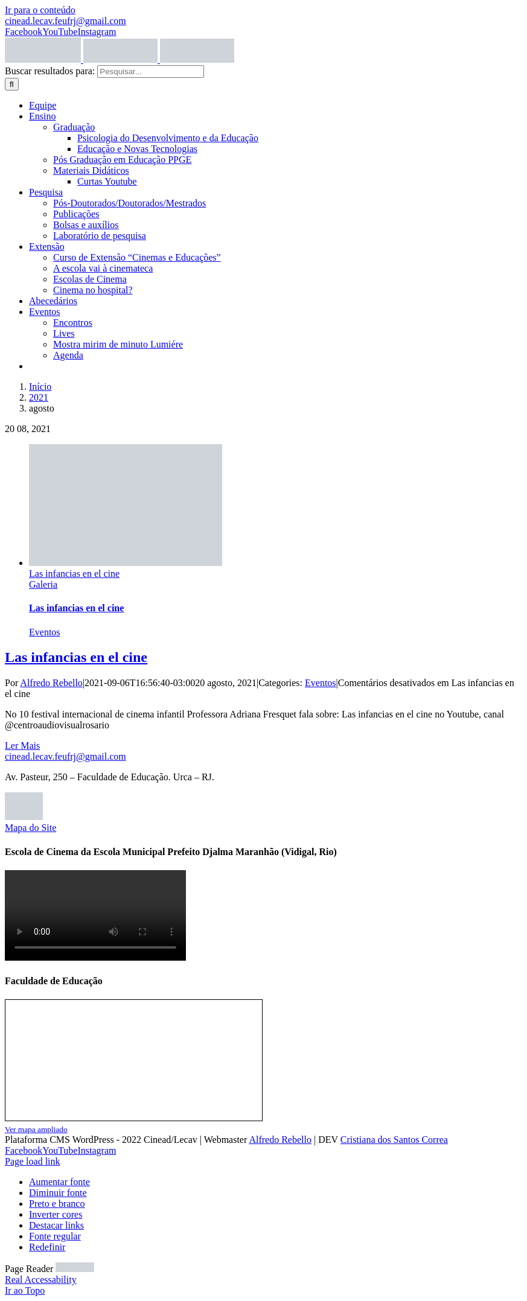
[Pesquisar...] (150, 71)
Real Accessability (41, 1279)
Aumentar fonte (59, 1182)
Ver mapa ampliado (36, 1129)
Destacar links (56, 1225)
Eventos (44, 632)
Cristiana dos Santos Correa (394, 1139)
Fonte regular (55, 1236)
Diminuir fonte (58, 1193)
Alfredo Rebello (51, 683)
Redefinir (47, 1247)
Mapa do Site (30, 827)
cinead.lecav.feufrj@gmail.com (65, 21)
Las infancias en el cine (74, 573)
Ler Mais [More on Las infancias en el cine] (22, 745)
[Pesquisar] (12, 84)
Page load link (32, 1161)
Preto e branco (57, 1203)
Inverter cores (55, 1214)
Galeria (43, 584)
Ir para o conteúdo (40, 10)
